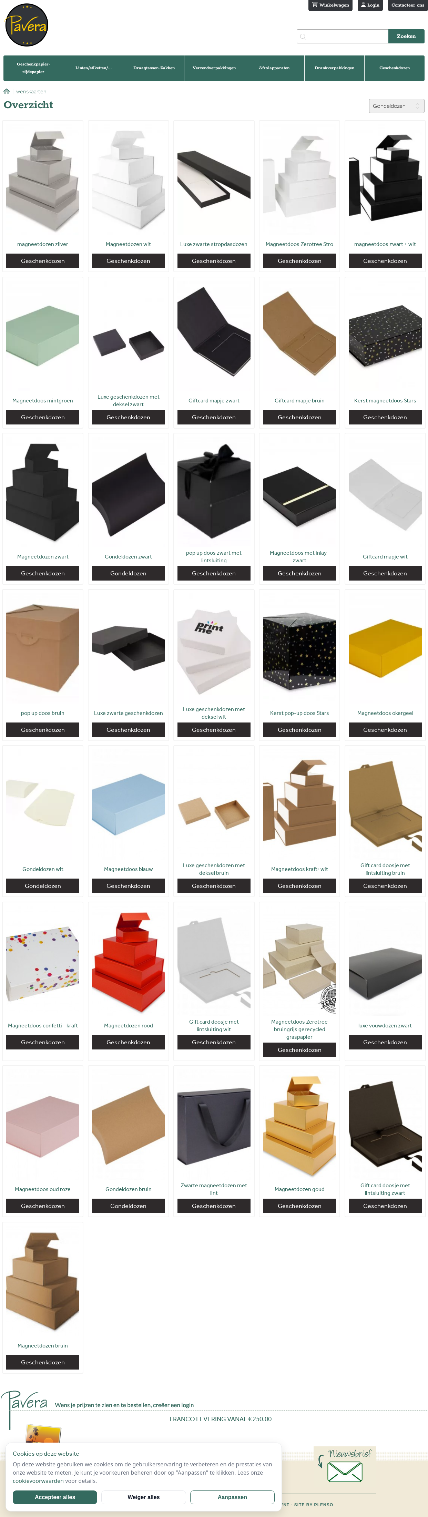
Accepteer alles (55, 1497)
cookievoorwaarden (38, 1481)
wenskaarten (29, 91)
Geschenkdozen (394, 68)
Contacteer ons (408, 5)
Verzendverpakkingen (214, 68)
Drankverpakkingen (334, 68)
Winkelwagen (330, 5)
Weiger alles (144, 1497)
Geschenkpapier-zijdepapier (33, 68)
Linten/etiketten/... (93, 68)
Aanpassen (232, 1497)
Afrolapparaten (274, 68)
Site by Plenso (313, 1505)
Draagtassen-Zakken (154, 68)
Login (370, 5)
